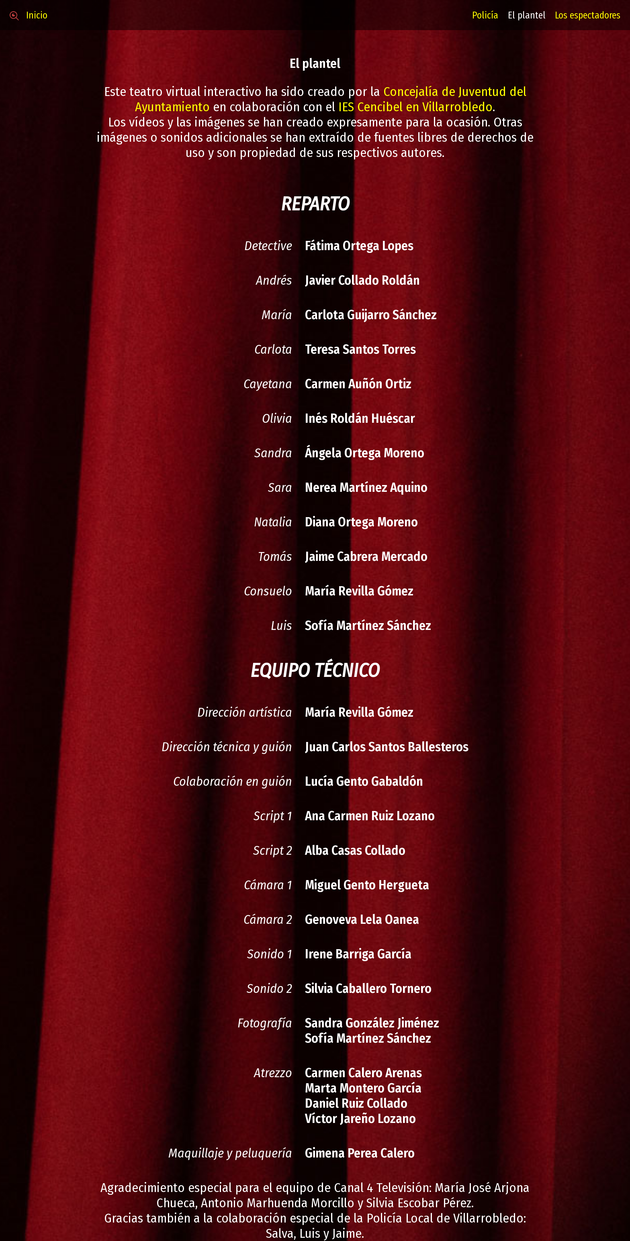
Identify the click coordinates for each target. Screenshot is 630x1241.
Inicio (28, 15)
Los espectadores (587, 15)
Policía (485, 15)
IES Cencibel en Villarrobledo (415, 106)
